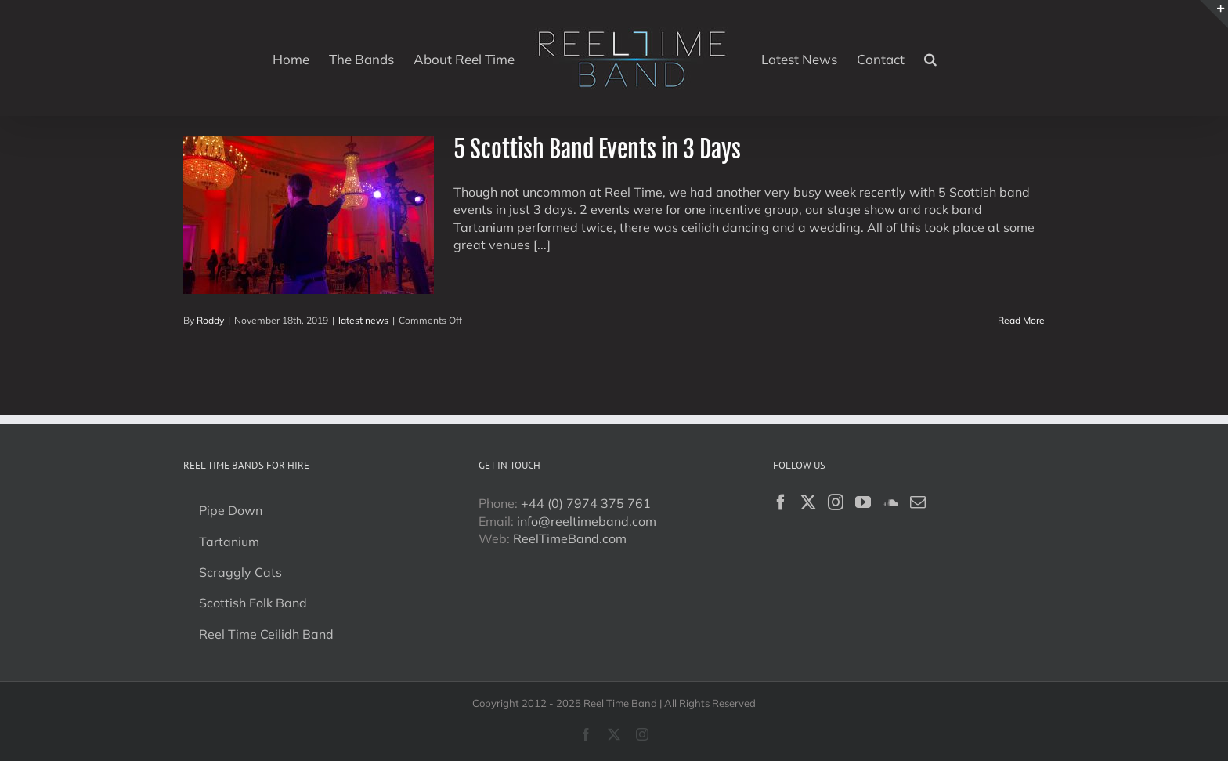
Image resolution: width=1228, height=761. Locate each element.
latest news (363, 320)
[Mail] (918, 502)
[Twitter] (808, 502)
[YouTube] (863, 502)
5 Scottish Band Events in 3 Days (597, 149)
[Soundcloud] (890, 502)
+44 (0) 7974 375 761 (586, 503)
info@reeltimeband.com (586, 521)
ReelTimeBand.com (570, 538)
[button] (930, 58)
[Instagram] (835, 502)
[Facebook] (781, 502)
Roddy (210, 320)
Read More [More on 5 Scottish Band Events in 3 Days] (1021, 320)
